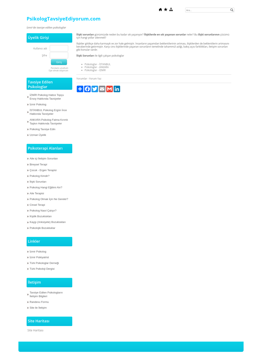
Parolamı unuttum (59, 68)
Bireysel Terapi (38, 164)
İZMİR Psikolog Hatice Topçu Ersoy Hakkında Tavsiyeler (47, 96)
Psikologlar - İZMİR (95, 70)
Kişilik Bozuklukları (41, 216)
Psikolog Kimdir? (40, 175)
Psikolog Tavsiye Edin (42, 129)
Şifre (44, 55)
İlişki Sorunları (38, 181)
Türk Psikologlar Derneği (44, 263)
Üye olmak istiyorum (58, 70)
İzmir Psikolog (38, 104)
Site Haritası (35, 330)
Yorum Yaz (95, 78)
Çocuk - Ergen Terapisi (43, 170)
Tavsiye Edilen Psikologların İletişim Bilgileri (46, 294)
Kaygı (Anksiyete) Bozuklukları (48, 222)
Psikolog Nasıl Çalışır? (43, 210)
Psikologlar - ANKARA (97, 67)
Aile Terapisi (37, 193)
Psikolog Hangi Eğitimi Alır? (46, 187)
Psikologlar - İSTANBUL (98, 64)
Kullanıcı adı (40, 48)
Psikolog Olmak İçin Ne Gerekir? (49, 199)
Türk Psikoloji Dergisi (42, 268)
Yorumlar (81, 78)
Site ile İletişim (38, 307)
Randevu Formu (39, 301)
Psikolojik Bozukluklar (42, 228)
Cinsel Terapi (37, 204)
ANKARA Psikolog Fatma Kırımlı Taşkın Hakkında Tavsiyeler (49, 121)
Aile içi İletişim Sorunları (44, 158)
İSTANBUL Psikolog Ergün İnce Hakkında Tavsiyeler (48, 112)
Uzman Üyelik (38, 134)
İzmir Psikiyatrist (39, 257)
